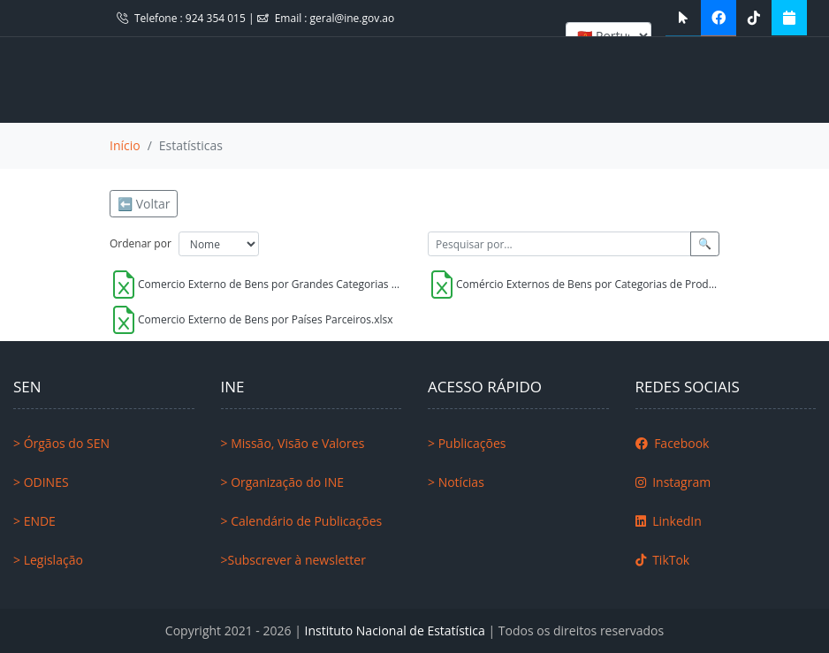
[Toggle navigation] (52, 79)
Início (125, 145)
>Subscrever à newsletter (293, 559)
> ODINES (41, 482)
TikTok (662, 559)
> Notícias (456, 482)
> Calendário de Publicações (302, 521)
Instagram (673, 482)
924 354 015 (217, 18)
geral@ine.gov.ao (352, 18)
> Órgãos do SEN (61, 443)
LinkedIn (668, 521)
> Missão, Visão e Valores (293, 443)
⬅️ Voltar (144, 203)
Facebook (672, 443)
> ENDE (34, 521)
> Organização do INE (283, 482)
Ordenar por (140, 243)
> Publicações (467, 443)
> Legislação (48, 559)
